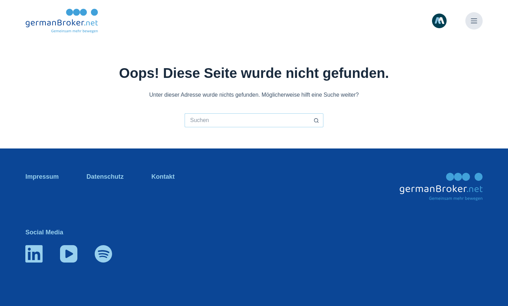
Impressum (42, 176)
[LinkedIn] (34, 254)
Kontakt (163, 176)
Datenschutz (105, 176)
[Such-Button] (316, 120)
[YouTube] (68, 254)
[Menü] (474, 21)
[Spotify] (103, 254)
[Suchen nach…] (247, 120)
